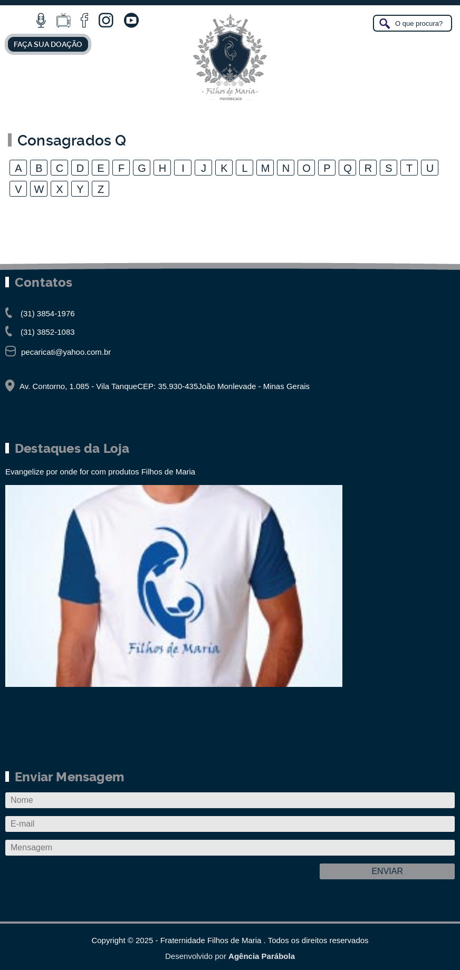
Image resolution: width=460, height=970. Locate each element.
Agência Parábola (261, 956)
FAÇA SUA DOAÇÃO (48, 44)
